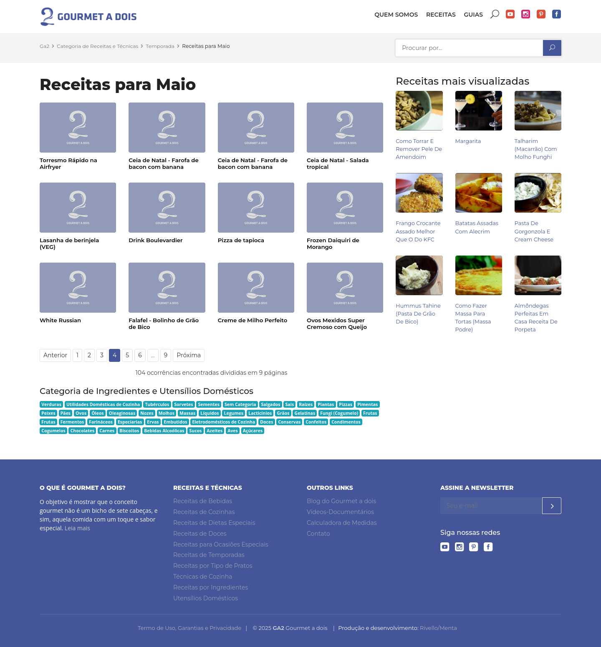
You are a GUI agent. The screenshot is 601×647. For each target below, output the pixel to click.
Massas (187, 413)
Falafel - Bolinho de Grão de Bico (164, 323)
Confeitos (316, 422)
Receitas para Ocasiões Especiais (220, 544)
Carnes (106, 431)
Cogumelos (53, 431)
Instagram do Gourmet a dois (525, 14)
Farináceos (101, 422)
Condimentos (346, 422)
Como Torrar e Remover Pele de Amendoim (419, 149)
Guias (473, 14)
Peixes (48, 413)
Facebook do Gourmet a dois (556, 14)
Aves (232, 431)
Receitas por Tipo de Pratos (213, 565)
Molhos (166, 413)
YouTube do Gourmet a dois (510, 14)
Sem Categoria (240, 404)
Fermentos (72, 422)
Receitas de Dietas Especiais (214, 523)
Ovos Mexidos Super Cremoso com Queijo (337, 323)
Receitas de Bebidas (202, 501)
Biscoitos (129, 431)
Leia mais (77, 528)
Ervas (153, 422)
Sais (289, 404)
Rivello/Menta (438, 627)
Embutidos (175, 422)
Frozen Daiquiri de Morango (333, 243)
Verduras (51, 404)
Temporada (160, 46)
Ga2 (44, 46)
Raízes (306, 404)
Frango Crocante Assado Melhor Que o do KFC (418, 231)
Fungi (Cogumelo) (339, 413)
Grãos (283, 413)
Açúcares (253, 431)
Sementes (209, 404)
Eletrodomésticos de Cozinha (223, 422)
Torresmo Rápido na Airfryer (68, 163)
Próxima (189, 355)
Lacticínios (260, 413)
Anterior (55, 355)
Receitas (441, 14)
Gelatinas (305, 413)
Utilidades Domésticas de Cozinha (103, 404)
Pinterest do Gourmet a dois (541, 14)
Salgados (270, 404)
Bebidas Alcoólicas (164, 431)
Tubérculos (157, 404)
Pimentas (367, 404)
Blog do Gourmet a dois (341, 501)
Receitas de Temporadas (209, 555)
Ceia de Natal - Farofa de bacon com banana (163, 163)
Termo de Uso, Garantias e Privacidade (189, 627)
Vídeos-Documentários (340, 512)
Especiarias (130, 422)
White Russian (60, 320)
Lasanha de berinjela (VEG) (69, 243)
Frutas (370, 413)
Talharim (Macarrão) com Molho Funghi (536, 149)
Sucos (195, 431)
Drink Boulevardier (155, 240)
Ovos (81, 413)
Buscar (495, 14)
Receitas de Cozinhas (204, 512)
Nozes (147, 413)
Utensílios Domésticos (205, 598)
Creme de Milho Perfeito (253, 320)
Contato (318, 533)
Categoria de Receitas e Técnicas (97, 46)
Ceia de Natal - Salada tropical (338, 163)
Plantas (326, 404)
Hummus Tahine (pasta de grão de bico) (418, 314)
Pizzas (345, 404)
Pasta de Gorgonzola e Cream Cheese (534, 231)
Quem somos (396, 14)
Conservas (289, 422)
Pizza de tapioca (241, 240)
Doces (266, 422)
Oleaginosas (122, 413)
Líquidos (209, 413)
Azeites (214, 431)
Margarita (468, 141)
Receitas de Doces (200, 533)
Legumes (234, 413)
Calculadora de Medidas (342, 523)
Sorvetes (183, 404)
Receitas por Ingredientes (210, 587)
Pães (66, 413)
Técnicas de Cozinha (202, 576)
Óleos (97, 413)
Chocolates (83, 431)
